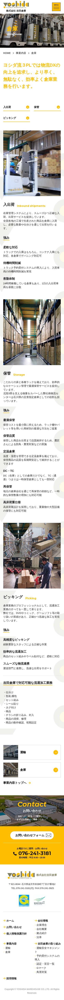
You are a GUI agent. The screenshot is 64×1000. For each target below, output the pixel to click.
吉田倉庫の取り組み (49, 943)
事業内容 (21, 53)
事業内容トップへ (14, 782)
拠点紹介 (42, 933)
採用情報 (11, 978)
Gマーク (41, 968)
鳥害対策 (42, 972)
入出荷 (7, 107)
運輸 (7, 948)
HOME (7, 53)
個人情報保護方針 (16, 933)
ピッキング (9, 118)
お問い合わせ (14, 927)
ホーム (10, 920)
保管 (36, 107)
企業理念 (42, 925)
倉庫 (7, 952)
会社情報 (43, 920)
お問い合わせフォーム (33, 835)
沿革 (39, 937)
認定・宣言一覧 (45, 963)
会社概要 (42, 929)
